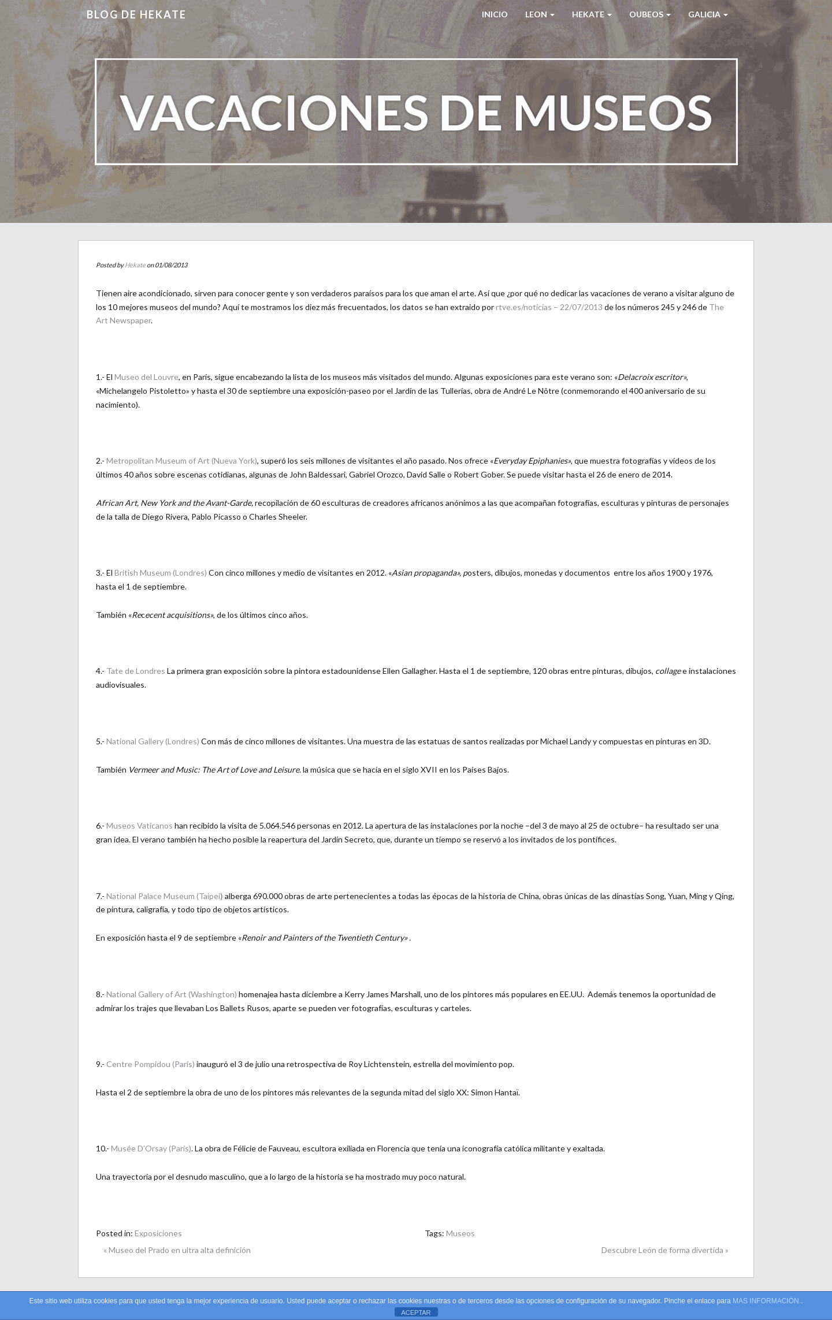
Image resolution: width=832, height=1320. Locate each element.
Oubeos (650, 14)
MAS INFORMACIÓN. (767, 1301)
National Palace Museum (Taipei (164, 896)
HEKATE (592, 14)
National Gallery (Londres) (152, 741)
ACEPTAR (415, 1312)
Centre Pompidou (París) (150, 1064)
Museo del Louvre (146, 377)
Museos (460, 1233)
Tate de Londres (135, 671)
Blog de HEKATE (137, 14)
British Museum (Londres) (160, 572)
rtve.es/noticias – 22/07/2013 (550, 307)
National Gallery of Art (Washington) (171, 994)
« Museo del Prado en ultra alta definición (177, 1250)
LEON (540, 14)
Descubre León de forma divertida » (665, 1250)
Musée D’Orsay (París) (151, 1148)
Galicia (708, 14)
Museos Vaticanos (139, 825)
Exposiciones (158, 1233)
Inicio (495, 14)
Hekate (135, 265)
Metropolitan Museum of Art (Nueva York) (181, 460)
